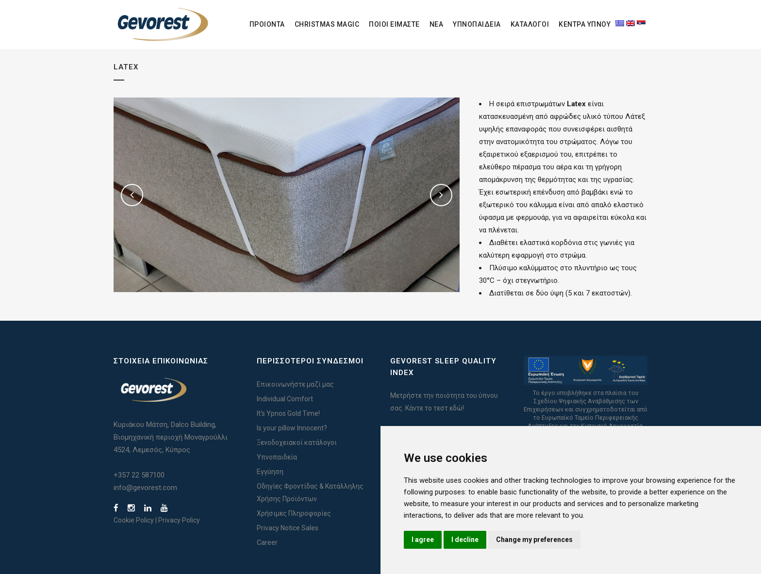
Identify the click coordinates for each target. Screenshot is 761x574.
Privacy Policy (179, 520)
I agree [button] (423, 539)
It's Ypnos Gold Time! (288, 413)
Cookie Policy (134, 520)
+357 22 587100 (139, 475)
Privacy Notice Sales (287, 528)
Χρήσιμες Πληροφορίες (294, 513)
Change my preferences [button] (534, 539)
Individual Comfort (285, 399)
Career (267, 542)
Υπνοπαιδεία (277, 457)
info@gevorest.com (145, 487)
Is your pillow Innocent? (292, 428)
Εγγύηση (270, 472)
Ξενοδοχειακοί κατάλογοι (297, 442)
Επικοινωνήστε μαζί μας (295, 384)
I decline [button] (465, 539)
